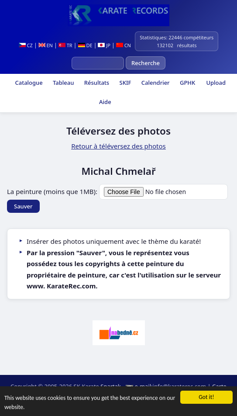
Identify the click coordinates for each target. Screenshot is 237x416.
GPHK (187, 83)
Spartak (110, 386)
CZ (26, 45)
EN (45, 45)
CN (123, 45)
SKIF (124, 83)
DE (85, 45)
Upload (216, 83)
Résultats (95, 83)
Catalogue (28, 83)
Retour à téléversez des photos (118, 146)
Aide (104, 102)
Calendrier (154, 83)
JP (104, 45)
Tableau (63, 83)
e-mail (142, 386)
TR (65, 45)
